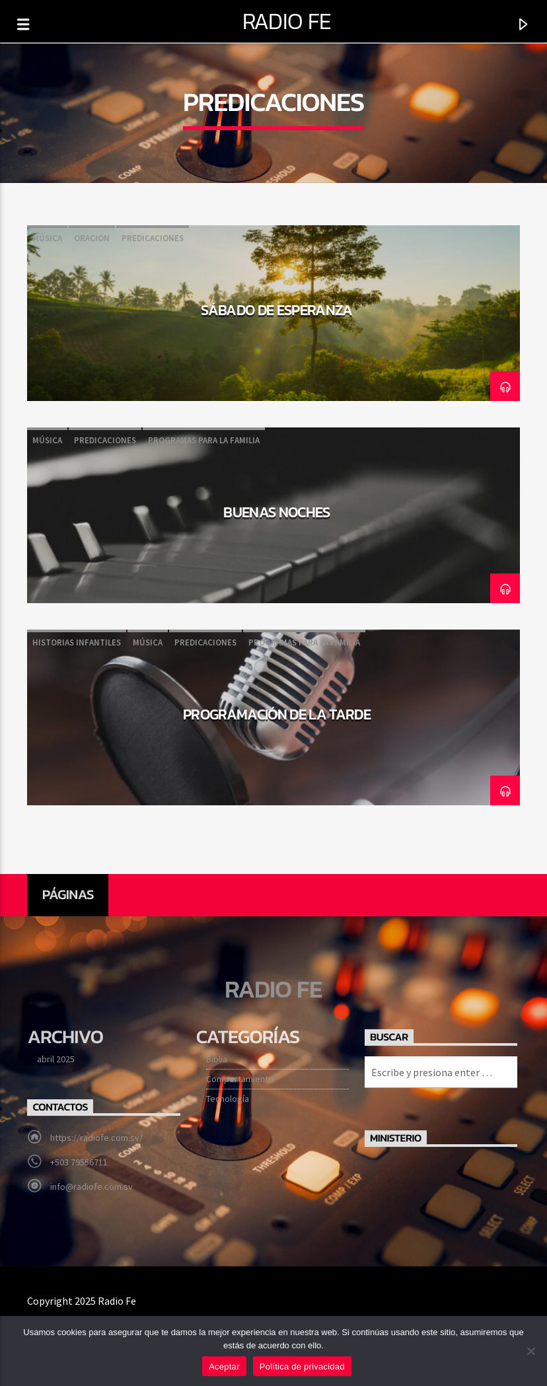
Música (47, 238)
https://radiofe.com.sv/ (96, 1138)
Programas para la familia (204, 440)
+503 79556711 (79, 1162)
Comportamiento (240, 1079)
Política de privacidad (302, 1366)
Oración (92, 238)
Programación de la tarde (277, 714)
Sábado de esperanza (276, 310)
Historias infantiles (76, 642)
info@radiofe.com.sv (91, 1186)
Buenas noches (276, 512)
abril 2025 (56, 1059)
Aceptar (224, 1366)
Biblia (216, 1059)
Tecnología (227, 1099)
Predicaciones (153, 238)
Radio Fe (287, 21)
